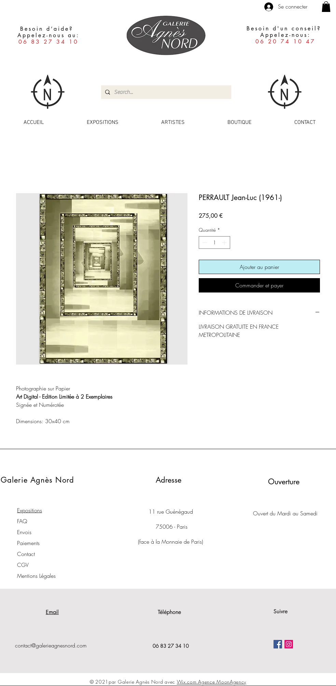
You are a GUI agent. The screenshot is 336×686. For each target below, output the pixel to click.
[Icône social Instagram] (288, 644)
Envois (24, 532)
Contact (26, 554)
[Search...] (165, 92)
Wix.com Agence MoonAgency (212, 681)
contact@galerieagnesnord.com (51, 645)
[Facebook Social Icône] (278, 644)
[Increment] (225, 242)
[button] (326, 6)
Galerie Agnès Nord (37, 480)
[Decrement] (204, 242)
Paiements (28, 543)
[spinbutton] (214, 242)
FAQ (22, 521)
